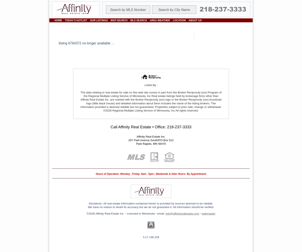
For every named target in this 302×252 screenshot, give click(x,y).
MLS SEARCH (138, 20)
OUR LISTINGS (99, 20)
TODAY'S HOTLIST (76, 20)
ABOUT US (195, 20)
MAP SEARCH (119, 20)
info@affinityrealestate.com (182, 213)
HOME (58, 20)
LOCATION (179, 20)
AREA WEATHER (160, 20)
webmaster (208, 213)
